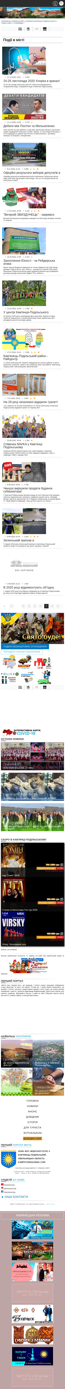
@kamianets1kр (8, 1188)
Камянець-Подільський (12, 21)
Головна (32, 1100)
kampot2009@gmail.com (31, 1162)
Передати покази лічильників (22, 652)
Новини (32, 1106)
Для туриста (32, 1127)
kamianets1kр (7, 1184)
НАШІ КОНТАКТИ (16, 1196)
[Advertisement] (32, 709)
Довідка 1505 (32, 1138)
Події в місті (7, 23)
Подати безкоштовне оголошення (25, 646)
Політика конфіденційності (26, 1168)
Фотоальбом (32, 1132)
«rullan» (50, 1204)
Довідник (32, 1116)
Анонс (32, 1111)
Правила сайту (44, 1168)
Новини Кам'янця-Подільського (40, 21)
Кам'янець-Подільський (35, 991)
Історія (32, 1122)
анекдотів (21, 956)
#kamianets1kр (8, 1191)
